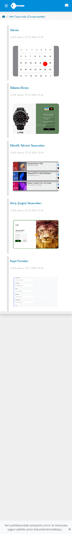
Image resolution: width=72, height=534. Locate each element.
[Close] (69, 529)
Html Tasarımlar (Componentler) (27, 17)
